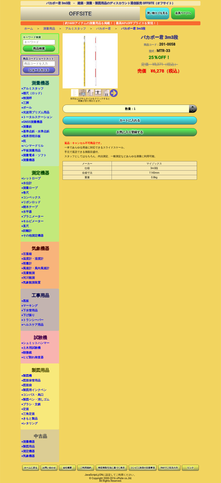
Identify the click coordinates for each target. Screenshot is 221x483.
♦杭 (23, 141)
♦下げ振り (28, 315)
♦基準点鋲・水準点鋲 (35, 131)
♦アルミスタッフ (32, 88)
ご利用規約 (85, 467)
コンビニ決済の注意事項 (143, 467)
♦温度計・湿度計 (32, 258)
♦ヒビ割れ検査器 (32, 357)
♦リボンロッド (31, 202)
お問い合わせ (49, 467)
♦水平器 (26, 211)
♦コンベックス (31, 197)
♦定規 (25, 409)
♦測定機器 (28, 451)
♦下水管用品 (29, 310)
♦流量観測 (28, 273)
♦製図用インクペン (33, 390)
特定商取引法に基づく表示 (111, 467)
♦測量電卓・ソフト (33, 155)
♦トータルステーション (36, 117)
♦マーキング (29, 305)
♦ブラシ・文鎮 (31, 404)
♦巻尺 (25, 192)
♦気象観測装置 (31, 282)
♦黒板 (25, 301)
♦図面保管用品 (31, 380)
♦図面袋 (26, 385)
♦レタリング (29, 423)
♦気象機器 (28, 456)
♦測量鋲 (26, 126)
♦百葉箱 (26, 254)
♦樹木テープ (29, 207)
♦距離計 (26, 231)
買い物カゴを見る (157, 13)
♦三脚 (25, 103)
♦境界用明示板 (31, 136)
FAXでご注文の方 (169, 467)
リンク (190, 467)
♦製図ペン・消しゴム (35, 399)
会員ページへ (183, 13)
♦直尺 (25, 226)
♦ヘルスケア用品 (32, 324)
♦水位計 (26, 183)
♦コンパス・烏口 (32, 394)
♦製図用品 (28, 446)
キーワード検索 (32, 37)
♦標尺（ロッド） (32, 93)
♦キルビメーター (32, 221)
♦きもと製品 (29, 418)
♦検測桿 (26, 98)
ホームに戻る (30, 467)
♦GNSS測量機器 (31, 122)
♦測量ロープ (29, 188)
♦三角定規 (28, 414)
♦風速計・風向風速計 (35, 268)
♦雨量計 (26, 263)
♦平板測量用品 (31, 150)
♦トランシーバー (32, 320)
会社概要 (67, 467)
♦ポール (26, 107)
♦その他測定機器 (32, 235)
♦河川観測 (28, 277)
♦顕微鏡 (26, 352)
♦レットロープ (31, 178)
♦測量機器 (28, 160)
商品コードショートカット (38, 58)
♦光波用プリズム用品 (35, 112)
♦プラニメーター (32, 216)
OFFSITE (80, 13)
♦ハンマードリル (32, 145)
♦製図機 (26, 375)
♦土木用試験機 (31, 348)
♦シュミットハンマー (35, 343)
